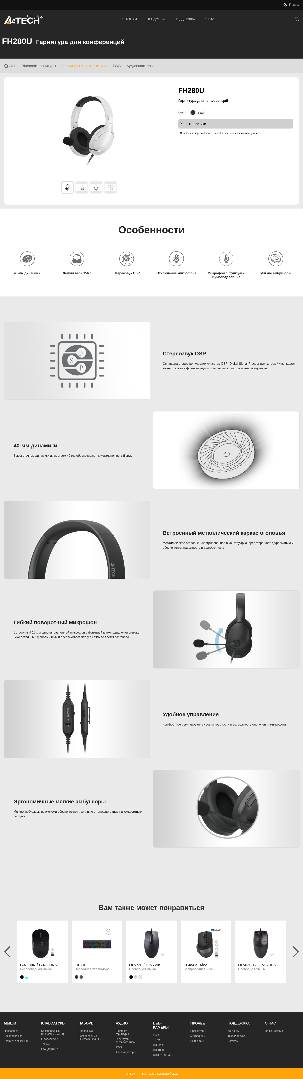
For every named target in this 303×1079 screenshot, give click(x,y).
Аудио (122, 1023)
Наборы (86, 1023)
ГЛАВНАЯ (129, 19)
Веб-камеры (161, 1025)
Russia (294, 5)
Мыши (10, 1023)
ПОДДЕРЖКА (184, 19)
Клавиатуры (53, 1023)
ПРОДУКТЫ (156, 19)
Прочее (197, 1023)
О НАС (210, 19)
